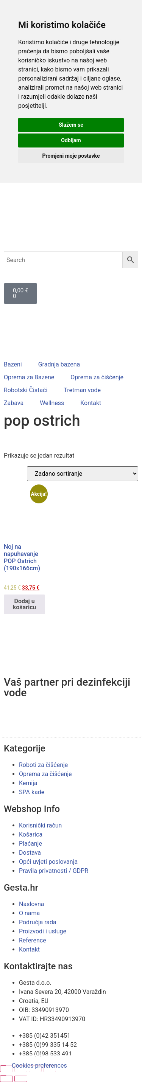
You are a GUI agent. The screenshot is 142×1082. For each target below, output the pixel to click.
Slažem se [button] (71, 125)
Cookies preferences (39, 1065)
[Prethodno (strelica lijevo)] (6, 1078)
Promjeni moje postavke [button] (71, 156)
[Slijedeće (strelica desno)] (20, 1078)
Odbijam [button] (71, 140)
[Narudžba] (82, 473)
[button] (17, 364)
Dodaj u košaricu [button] (24, 604)
